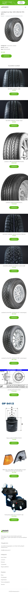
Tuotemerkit (9, 45)
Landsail (14, 45)
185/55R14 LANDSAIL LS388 (14, 89)
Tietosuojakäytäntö (5, 582)
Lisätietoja (6, 56)
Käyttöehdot (4, 579)
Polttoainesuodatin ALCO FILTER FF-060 (14, 514)
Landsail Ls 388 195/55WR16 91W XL (14, 202)
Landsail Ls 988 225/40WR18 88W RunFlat (14, 161)
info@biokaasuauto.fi (5, 550)
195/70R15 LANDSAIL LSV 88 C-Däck (14, 120)
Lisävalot (3, 559)
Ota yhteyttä (4, 577)
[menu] (25, 7)
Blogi (2, 575)
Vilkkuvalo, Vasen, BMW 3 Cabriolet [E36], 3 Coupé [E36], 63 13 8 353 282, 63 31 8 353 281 (14, 470)
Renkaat (3, 562)
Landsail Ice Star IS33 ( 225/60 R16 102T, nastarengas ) (14, 312)
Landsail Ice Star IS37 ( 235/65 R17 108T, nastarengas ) (14, 358)
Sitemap (3, 584)
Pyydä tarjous (21, 2)
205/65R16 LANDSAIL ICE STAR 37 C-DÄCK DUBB (14, 266)
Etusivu (2, 16)
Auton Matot (3, 557)
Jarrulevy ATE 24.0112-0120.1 (14, 389)
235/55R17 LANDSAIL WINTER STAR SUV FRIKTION (14, 234)
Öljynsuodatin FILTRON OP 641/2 (14, 438)
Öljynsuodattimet (5, 566)
